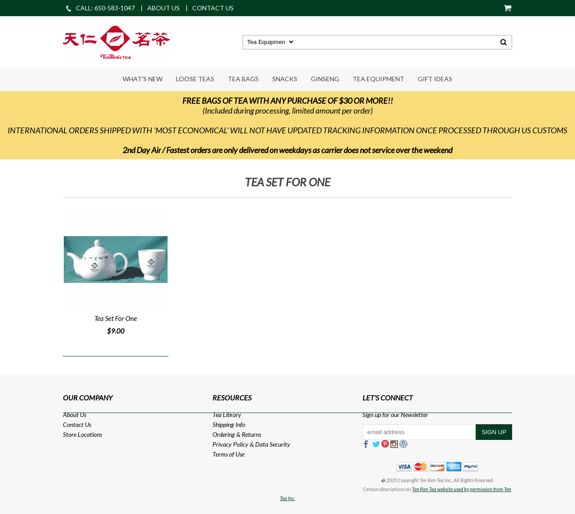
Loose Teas (195, 79)
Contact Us (77, 424)
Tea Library (226, 414)
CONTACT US (213, 8)
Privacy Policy (230, 444)
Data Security (272, 444)
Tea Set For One (115, 318)
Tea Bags (243, 79)
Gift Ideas (435, 79)
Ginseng (325, 79)
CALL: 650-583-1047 (100, 8)
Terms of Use (228, 454)
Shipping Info (228, 424)
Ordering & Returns (236, 434)
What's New (143, 79)
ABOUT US (163, 8)
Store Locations (82, 434)
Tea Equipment (378, 79)
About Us (74, 414)
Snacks (284, 79)
